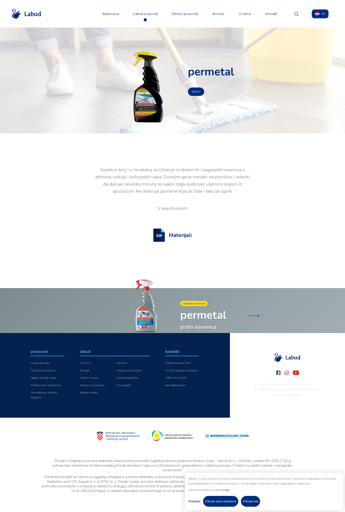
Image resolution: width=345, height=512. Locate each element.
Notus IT (306, 384)
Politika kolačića (127, 378)
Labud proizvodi (145, 14)
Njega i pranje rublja (43, 378)
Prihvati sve (250, 501)
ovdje (225, 490)
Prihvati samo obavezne (220, 501)
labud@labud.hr (175, 385)
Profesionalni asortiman (46, 385)
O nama (245, 14)
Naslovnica (110, 14)
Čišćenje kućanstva (43, 370)
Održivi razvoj (89, 378)
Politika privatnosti (129, 370)
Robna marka (89, 393)
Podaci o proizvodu (92, 385)
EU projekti (124, 385)
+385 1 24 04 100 (176, 378)
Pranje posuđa (40, 363)
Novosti (218, 14)
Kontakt (271, 14)
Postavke (194, 501)
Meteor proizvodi (185, 14)
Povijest (85, 370)
